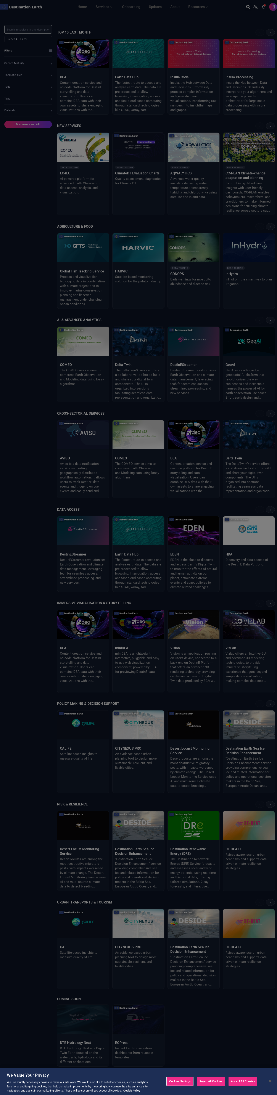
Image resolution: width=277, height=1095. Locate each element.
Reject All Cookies (211, 1081)
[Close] (270, 1081)
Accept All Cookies (243, 1081)
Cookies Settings (180, 1081)
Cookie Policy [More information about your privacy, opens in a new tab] (131, 1090)
